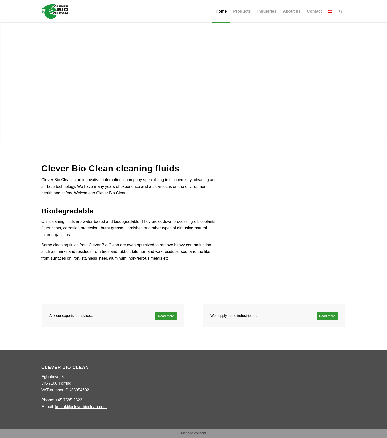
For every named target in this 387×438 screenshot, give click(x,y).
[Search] (341, 11)
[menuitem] (221, 11)
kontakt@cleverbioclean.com (81, 407)
